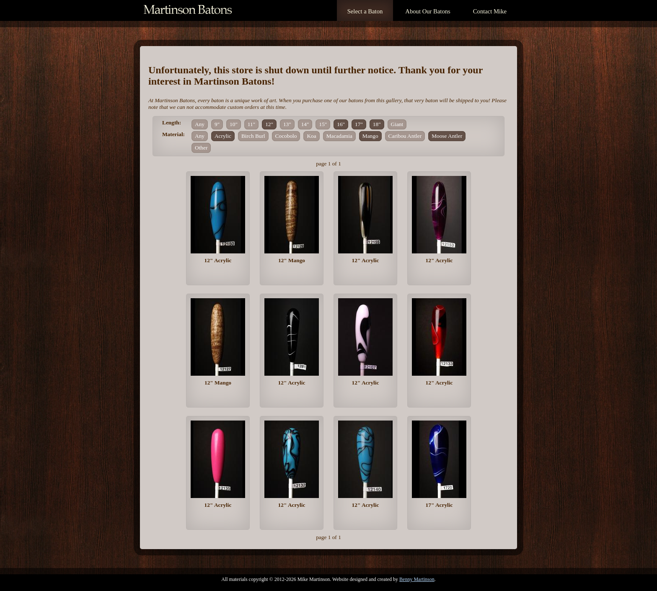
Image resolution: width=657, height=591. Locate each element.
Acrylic (223, 136)
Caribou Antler (405, 136)
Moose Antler (447, 136)
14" (305, 124)
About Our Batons (427, 11)
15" (323, 124)
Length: (171, 122)
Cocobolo (286, 136)
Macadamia (339, 136)
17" (359, 124)
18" (377, 124)
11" (251, 124)
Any (199, 124)
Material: (173, 134)
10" (234, 124)
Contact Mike (490, 11)
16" (341, 124)
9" (217, 124)
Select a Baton (365, 11)
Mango (370, 136)
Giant (397, 124)
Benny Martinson (417, 579)
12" (269, 124)
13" (287, 124)
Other (201, 148)
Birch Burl (253, 136)
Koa (311, 136)
